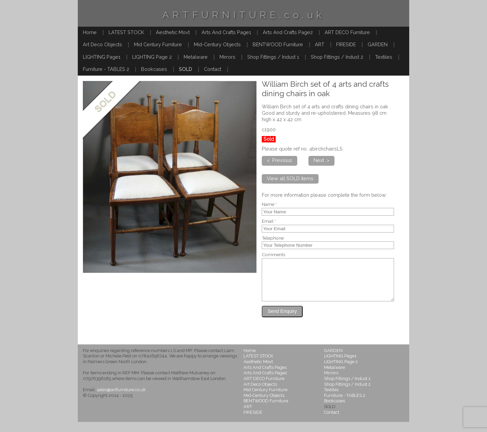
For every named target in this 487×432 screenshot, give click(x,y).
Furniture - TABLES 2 (106, 69)
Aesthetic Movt (173, 32)
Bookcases (154, 69)
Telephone (273, 238)
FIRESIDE (346, 44)
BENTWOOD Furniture (278, 44)
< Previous (279, 160)
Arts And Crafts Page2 (288, 32)
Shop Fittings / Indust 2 (337, 57)
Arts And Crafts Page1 (226, 32)
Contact (212, 69)
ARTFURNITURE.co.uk (243, 15)
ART (319, 44)
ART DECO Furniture (347, 32)
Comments (273, 254)
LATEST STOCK (126, 32)
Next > (321, 160)
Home (90, 32)
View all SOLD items (290, 178)
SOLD (185, 69)
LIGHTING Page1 (101, 57)
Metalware (196, 57)
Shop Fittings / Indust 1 (273, 57)
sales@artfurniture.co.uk (121, 399)
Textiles (383, 57)
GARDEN (378, 44)
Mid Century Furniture (158, 44)
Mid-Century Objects (217, 44)
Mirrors (227, 57)
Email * (269, 221)
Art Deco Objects (102, 44)
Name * (269, 204)
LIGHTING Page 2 (152, 57)
